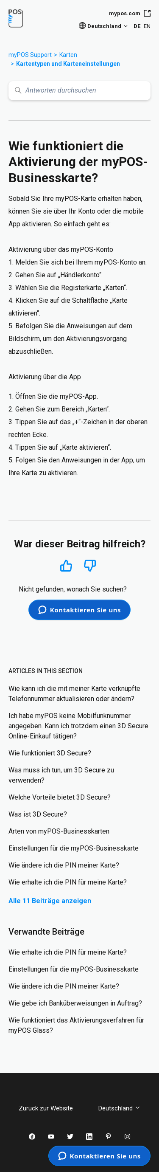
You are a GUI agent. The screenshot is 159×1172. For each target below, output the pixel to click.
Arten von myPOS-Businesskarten (58, 831)
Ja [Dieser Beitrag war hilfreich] (66, 565)
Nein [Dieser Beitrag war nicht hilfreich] (90, 566)
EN (147, 26)
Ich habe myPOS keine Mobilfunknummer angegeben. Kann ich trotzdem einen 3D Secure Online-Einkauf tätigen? (78, 726)
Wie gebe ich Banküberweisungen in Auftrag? (75, 1003)
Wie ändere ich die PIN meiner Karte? (63, 865)
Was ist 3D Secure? (37, 814)
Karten (68, 54)
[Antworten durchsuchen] (79, 90)
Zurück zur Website (52, 1108)
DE (137, 26)
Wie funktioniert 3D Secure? (49, 753)
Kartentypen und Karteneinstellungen (68, 63)
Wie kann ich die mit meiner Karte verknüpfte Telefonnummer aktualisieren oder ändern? (74, 694)
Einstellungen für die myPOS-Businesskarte (73, 848)
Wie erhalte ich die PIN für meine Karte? (67, 882)
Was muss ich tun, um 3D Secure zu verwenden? (61, 775)
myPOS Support (30, 54)
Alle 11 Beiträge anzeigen (49, 901)
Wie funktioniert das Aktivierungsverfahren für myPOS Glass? (76, 1025)
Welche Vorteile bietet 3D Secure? (59, 797)
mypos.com (130, 13)
